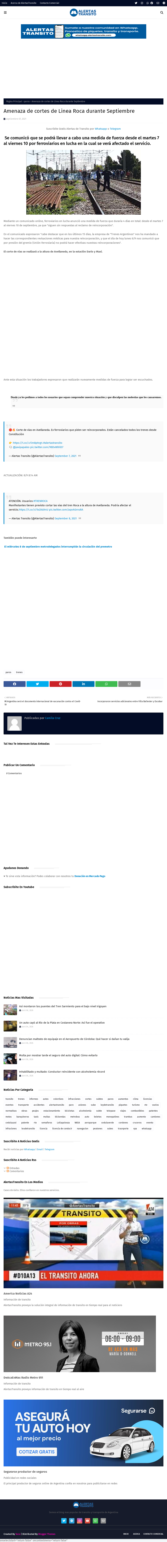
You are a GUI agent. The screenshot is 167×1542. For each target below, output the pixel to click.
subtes (99, 1099)
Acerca (136, 1534)
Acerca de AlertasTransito (23, 3)
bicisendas (60, 1117)
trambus (128, 1117)
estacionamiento (51, 1111)
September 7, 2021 (65, 456)
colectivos (58, 1099)
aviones (82, 1105)
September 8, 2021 (66, 518)
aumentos (123, 1099)
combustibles (137, 1111)
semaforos (47, 1122)
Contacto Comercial (49, 3)
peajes (35, 1111)
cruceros (137, 1122)
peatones (97, 1128)
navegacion (82, 1128)
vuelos (155, 1105)
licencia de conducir (62, 1128)
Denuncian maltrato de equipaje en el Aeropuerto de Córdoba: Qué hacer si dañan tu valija (74, 1039)
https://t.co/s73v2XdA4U (33, 509)
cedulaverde (107, 1122)
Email (40, 1149)
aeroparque (90, 1122)
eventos (9, 1105)
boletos (97, 1117)
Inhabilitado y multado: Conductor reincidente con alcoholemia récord (62, 1071)
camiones (155, 1117)
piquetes (123, 1105)
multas (46, 1117)
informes (33, 1099)
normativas (11, 1111)
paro (71, 1105)
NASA (77, 1122)
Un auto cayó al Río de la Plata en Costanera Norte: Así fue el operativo (62, 1022)
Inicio (4, 3)
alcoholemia (85, 1111)
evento (149, 1122)
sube (93, 1105)
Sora (18, 1534)
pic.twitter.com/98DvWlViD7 (46, 447)
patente (25, 1122)
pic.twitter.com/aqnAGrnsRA (66, 509)
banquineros (22, 1117)
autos (46, 1099)
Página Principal (14, 101)
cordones (123, 1122)
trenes (19, 672)
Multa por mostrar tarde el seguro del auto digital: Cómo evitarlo (58, 1055)
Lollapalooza (63, 1122)
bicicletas (69, 1111)
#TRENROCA (40, 501)
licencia (43, 1128)
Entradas (13, 1168)
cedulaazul (11, 1122)
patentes (153, 1111)
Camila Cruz (52, 718)
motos (9, 1117)
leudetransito (28, 1128)
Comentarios (15, 1171)
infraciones (11, 1128)
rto (35, 1122)
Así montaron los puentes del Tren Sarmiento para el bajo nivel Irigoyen (63, 1006)
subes (110, 1128)
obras (24, 1111)
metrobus (75, 1117)
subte (99, 1111)
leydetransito (107, 1105)
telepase (111, 1111)
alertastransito (56, 1105)
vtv (145, 1105)
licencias (147, 1099)
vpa (135, 1128)
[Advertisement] (83, 66)
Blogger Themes (46, 1534)
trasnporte (123, 1128)
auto (87, 1117)
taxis (36, 1117)
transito (9, 1099)
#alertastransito (52, 442)
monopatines (112, 1117)
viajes (123, 1111)
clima (135, 1099)
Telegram (115, 128)
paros (27, 101)
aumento (141, 1117)
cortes (88, 1099)
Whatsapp (101, 128)
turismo (136, 1105)
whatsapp (146, 1128)
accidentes (39, 1105)
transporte (23, 1105)
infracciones (74, 1099)
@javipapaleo (21, 447)
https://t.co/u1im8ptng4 (28, 442)
